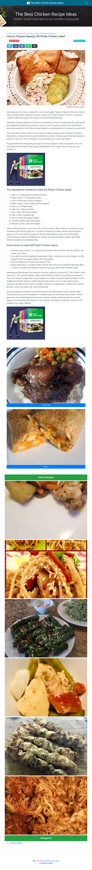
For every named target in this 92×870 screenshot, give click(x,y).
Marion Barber (14, 41)
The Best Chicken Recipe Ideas (45, 3)
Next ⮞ (45, 467)
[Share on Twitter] (9, 46)
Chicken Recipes (17, 33)
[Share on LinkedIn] (22, 46)
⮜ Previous (46, 405)
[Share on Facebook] (16, 46)
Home (9, 33)
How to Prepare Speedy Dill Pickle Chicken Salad (40, 33)
